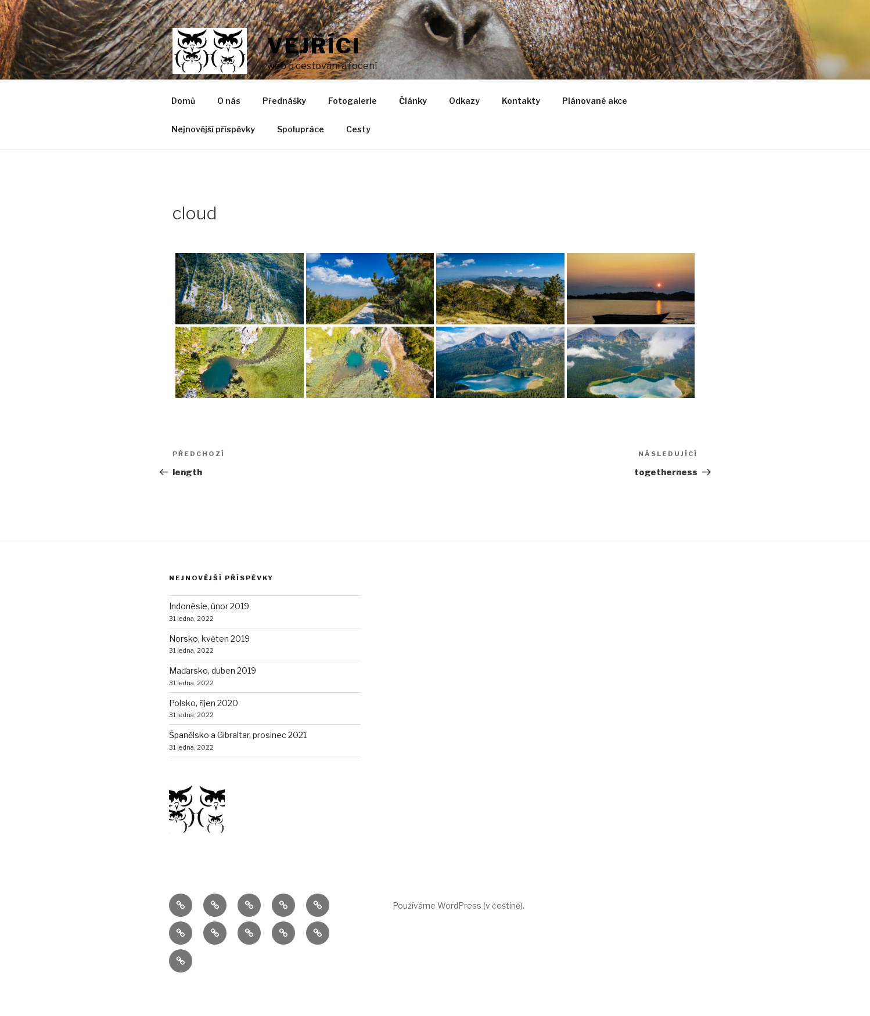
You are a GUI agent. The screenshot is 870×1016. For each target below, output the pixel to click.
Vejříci (314, 46)
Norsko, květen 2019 (209, 665)
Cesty (358, 156)
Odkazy (464, 127)
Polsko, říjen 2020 (203, 730)
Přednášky (284, 127)
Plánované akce (594, 127)
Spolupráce (300, 156)
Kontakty (521, 127)
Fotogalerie (352, 127)
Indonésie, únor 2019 (209, 633)
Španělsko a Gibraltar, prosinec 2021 (238, 761)
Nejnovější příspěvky (213, 156)
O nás (228, 127)
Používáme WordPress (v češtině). (458, 932)
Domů (183, 127)
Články (413, 127)
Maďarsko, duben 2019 (212, 697)
